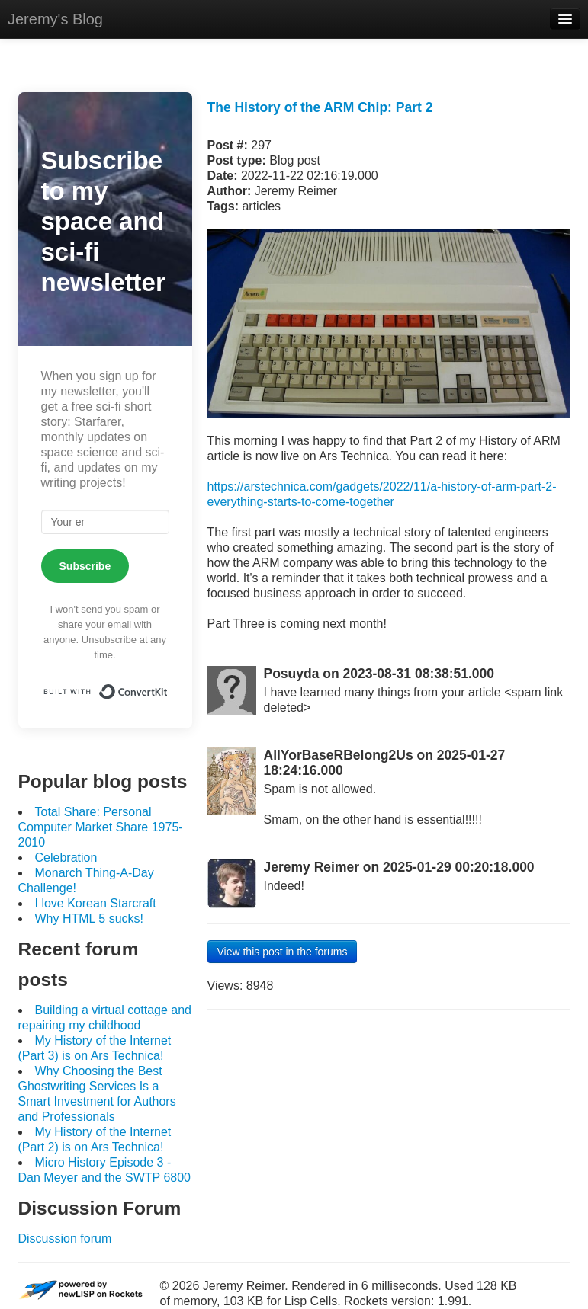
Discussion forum (65, 1238)
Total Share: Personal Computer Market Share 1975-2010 (100, 827)
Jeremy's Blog (55, 19)
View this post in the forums (282, 952)
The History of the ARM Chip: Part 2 (320, 107)
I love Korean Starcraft (95, 903)
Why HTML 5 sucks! (89, 918)
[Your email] (105, 522)
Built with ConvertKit (168, 686)
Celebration (66, 857)
